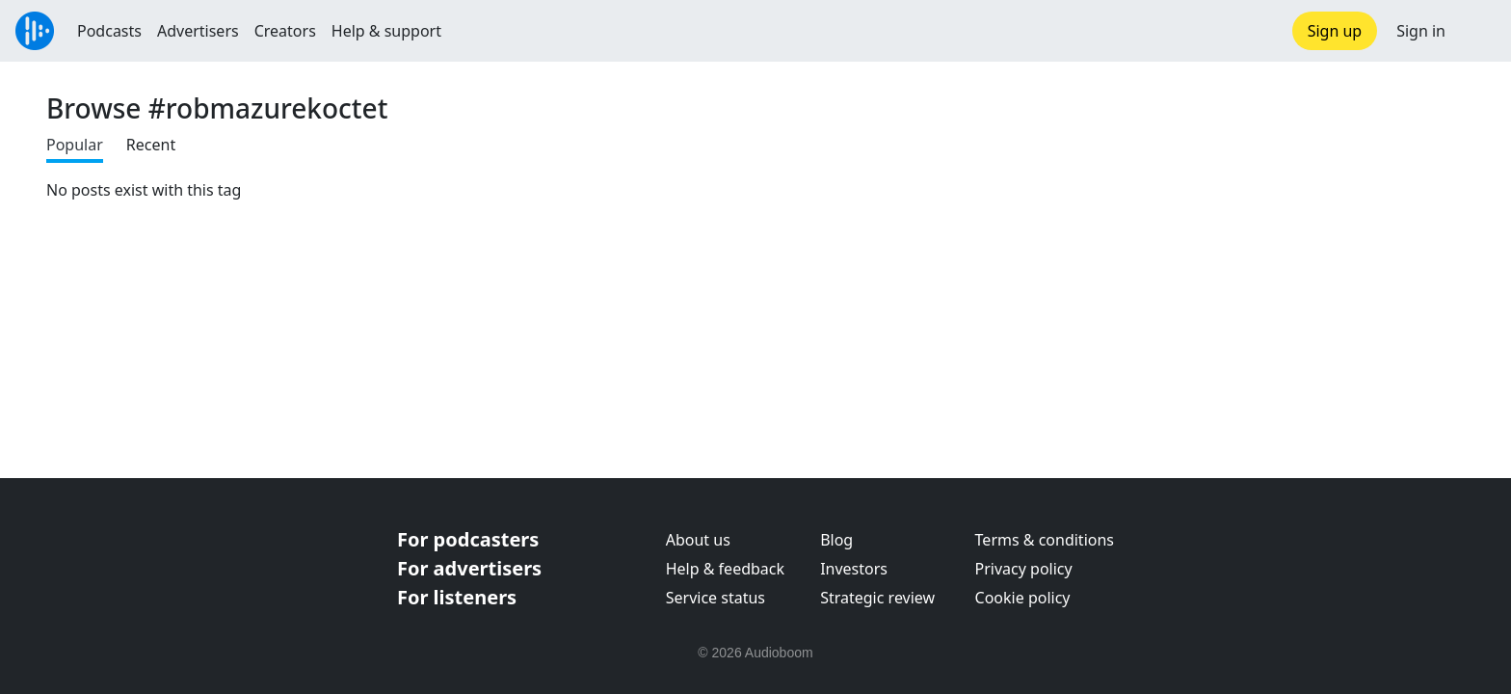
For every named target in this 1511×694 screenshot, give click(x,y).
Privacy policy (1024, 568)
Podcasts (109, 30)
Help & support (386, 30)
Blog (836, 539)
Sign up (1335, 30)
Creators (285, 30)
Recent (150, 144)
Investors (854, 568)
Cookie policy (1023, 597)
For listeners (457, 597)
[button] (1478, 31)
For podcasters (468, 539)
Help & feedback (725, 568)
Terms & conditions (1044, 539)
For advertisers (469, 568)
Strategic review (877, 597)
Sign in (1420, 30)
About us (698, 539)
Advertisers (198, 30)
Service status (715, 597)
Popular (74, 144)
